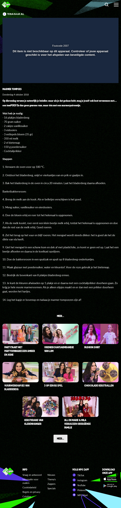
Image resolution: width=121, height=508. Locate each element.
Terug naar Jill (15, 14)
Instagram (79, 480)
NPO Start (80, 495)
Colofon (26, 496)
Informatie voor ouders (30, 481)
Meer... (60, 438)
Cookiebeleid (29, 487)
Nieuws (51, 474)
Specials (51, 488)
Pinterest (79, 490)
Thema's (51, 479)
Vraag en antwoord (32, 474)
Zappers (51, 483)
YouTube (78, 485)
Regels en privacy (31, 491)
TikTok (78, 475)
